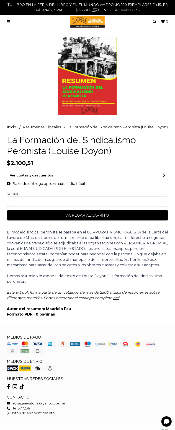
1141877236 (18, 408)
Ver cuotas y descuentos (31, 175)
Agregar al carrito (87, 215)
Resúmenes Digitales (42, 127)
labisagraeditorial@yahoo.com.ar (36, 403)
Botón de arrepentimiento (31, 413)
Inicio (12, 127)
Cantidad (12, 194)
